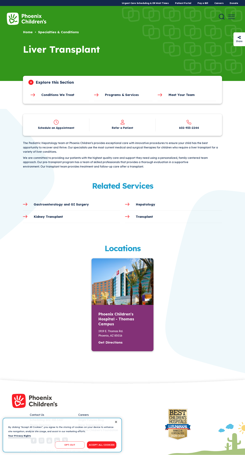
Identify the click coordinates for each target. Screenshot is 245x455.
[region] (62, 435)
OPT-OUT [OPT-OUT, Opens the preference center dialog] (69, 444)
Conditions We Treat (57, 95)
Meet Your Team (181, 95)
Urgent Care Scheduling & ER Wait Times (145, 3)
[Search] (222, 17)
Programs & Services (122, 95)
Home (28, 32)
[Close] (116, 422)
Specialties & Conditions (58, 32)
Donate (234, 3)
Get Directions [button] (110, 342)
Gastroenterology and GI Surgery (61, 204)
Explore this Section (55, 82)
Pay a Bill (203, 3)
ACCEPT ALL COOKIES (102, 444)
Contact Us (37, 414)
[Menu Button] (231, 17)
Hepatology (145, 204)
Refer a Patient (122, 128)
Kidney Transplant (48, 217)
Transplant (144, 217)
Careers (218, 3)
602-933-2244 (189, 128)
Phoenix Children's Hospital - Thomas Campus (116, 319)
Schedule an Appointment (56, 128)
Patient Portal (183, 3)
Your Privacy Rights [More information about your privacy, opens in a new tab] (19, 435)
